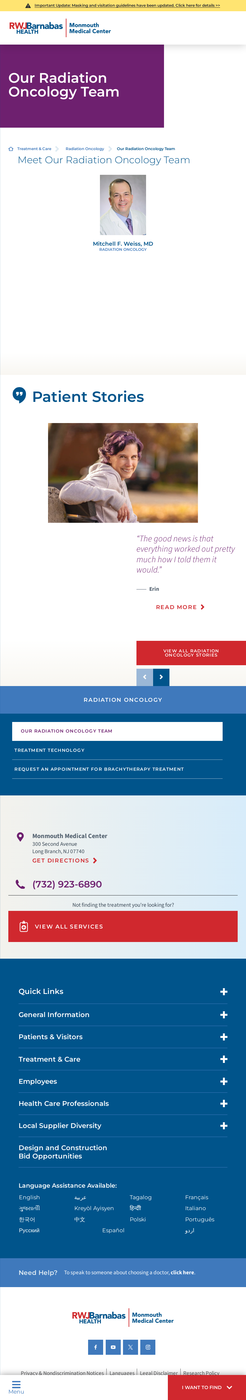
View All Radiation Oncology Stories (191, 653)
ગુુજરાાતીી (29, 1208)
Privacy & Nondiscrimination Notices (62, 1373)
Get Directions (60, 860)
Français (196, 1197)
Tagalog (141, 1197)
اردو (189, 1230)
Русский (29, 1230)
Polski (138, 1219)
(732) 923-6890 (67, 884)
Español (113, 1230)
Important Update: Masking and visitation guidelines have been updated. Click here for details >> (127, 5)
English (29, 1197)
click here (182, 1272)
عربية (80, 1197)
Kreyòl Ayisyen (94, 1208)
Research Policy (201, 1373)
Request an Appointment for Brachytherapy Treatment (99, 769)
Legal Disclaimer (159, 1373)
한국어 (27, 1219)
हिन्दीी (135, 1208)
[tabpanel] (123, 473)
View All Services (60, 926)
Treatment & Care (34, 148)
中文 (79, 1219)
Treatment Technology (49, 750)
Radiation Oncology (85, 148)
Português (199, 1219)
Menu (16, 1387)
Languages (122, 1373)
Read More (176, 607)
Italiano (195, 1208)
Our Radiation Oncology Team (67, 731)
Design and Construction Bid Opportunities (63, 1151)
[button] (207, 1387)
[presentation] (191, 576)
